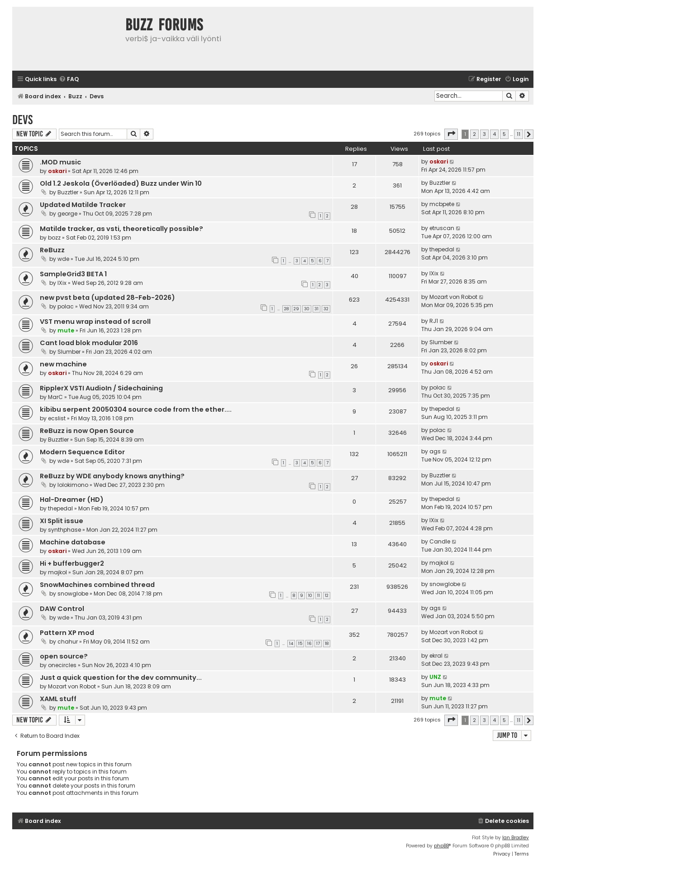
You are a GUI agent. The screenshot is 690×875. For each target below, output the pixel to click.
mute (65, 330)
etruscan (441, 228)
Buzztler (67, 192)
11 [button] (518, 134)
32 (326, 309)
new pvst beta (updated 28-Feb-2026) (107, 297)
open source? (64, 656)
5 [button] (504, 134)
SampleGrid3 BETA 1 (73, 274)
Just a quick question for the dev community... (121, 677)
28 (286, 309)
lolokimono (72, 485)
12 (326, 595)
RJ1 (433, 321)
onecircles (62, 665)
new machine (63, 364)
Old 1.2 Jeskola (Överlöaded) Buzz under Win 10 (121, 183)
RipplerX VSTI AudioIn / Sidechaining (101, 388)
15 (300, 643)
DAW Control (62, 608)
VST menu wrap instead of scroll (95, 321)
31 (316, 309)
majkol (57, 572)
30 (306, 309)
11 (318, 595)
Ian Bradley (515, 837)
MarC (55, 397)
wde (63, 259)
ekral (436, 655)
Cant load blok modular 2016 (89, 342)
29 (296, 309)
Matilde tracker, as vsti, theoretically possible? (121, 228)
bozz (54, 237)
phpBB (441, 845)
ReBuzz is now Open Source (87, 430)
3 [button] (484, 134)
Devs (22, 120)
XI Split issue (61, 520)
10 (310, 595)
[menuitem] (69, 79)
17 (318, 643)
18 (326, 643)
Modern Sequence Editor (82, 452)
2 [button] (474, 134)
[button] (451, 134)
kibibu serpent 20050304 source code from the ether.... (136, 409)
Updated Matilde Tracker (83, 204)
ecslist (57, 418)
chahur (67, 641)
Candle (439, 541)
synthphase (64, 530)
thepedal (441, 249)
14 (291, 643)
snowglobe (72, 593)
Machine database (72, 542)
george (67, 213)
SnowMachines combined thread (97, 584)
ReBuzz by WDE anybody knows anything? (112, 476)
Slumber (69, 352)
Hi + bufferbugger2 (72, 563)
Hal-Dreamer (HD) (72, 499)
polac (65, 306)
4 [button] (494, 134)
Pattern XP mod (67, 632)
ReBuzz (52, 250)
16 (309, 643)
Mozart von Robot (453, 297)
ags (435, 451)
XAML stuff (58, 698)
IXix (62, 283)
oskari (57, 171)
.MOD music (60, 162)
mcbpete (441, 204)
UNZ (435, 677)
